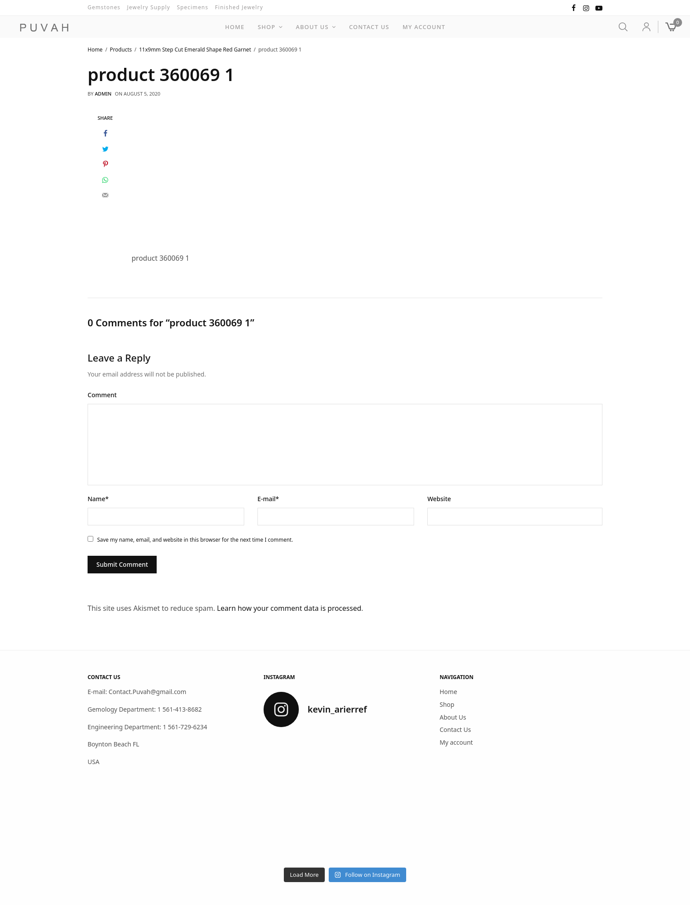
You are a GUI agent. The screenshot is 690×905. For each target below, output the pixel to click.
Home (234, 27)
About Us (312, 27)
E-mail (268, 499)
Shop (266, 27)
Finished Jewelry (239, 7)
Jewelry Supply (148, 7)
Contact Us (369, 27)
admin (103, 93)
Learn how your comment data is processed (289, 608)
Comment (102, 395)
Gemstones (104, 7)
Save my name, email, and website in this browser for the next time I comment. (195, 539)
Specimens (193, 7)
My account (424, 27)
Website (439, 499)
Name (98, 499)
